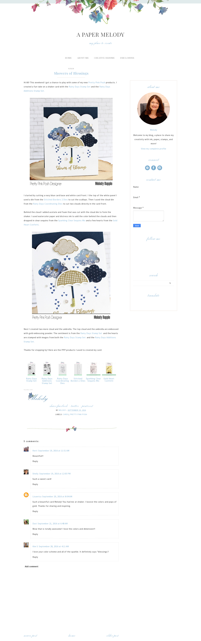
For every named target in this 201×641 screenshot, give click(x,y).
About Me (83, 57)
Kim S (35, 546)
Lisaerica (37, 496)
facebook (62, 406)
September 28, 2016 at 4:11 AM (54, 546)
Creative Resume (104, 57)
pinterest (87, 406)
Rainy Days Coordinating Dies (48, 203)
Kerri (35, 450)
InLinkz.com (28, 389)
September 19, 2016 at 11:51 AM (53, 450)
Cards (66, 414)
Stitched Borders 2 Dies (56, 199)
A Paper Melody (100, 34)
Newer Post (30, 636)
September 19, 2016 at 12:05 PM (55, 473)
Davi (35, 523)
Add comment (31, 566)
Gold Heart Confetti (109, 379)
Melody (153, 130)
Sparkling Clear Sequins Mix (72, 220)
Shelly (36, 473)
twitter (75, 406)
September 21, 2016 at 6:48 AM (53, 523)
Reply (35, 461)
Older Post (113, 636)
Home (68, 57)
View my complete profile (153, 148)
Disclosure (127, 57)
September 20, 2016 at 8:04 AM (57, 496)
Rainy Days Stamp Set (80, 86)
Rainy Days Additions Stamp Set (47, 380)
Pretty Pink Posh (97, 82)
